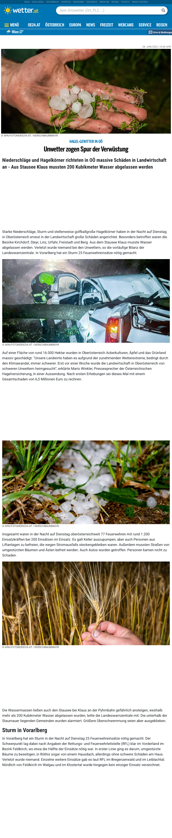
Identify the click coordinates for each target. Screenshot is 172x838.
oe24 (27, 2)
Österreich (52, 2)
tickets (125, 2)
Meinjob (104, 2)
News (90, 25)
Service (145, 25)
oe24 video (38, 2)
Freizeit (106, 25)
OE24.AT (34, 25)
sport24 (66, 2)
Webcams (126, 25)
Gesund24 (91, 2)
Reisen (115, 2)
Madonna (78, 2)
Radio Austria (140, 2)
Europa (75, 25)
